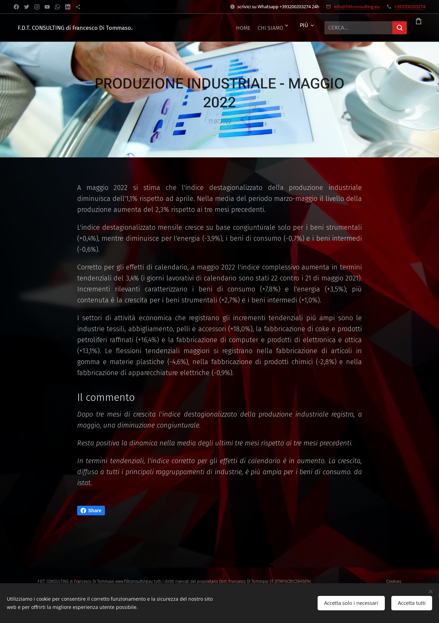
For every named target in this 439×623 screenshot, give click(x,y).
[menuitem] (206, 28)
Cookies (393, 581)
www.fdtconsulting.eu (134, 581)
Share (91, 510)
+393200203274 (409, 6)
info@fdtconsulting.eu (357, 6)
